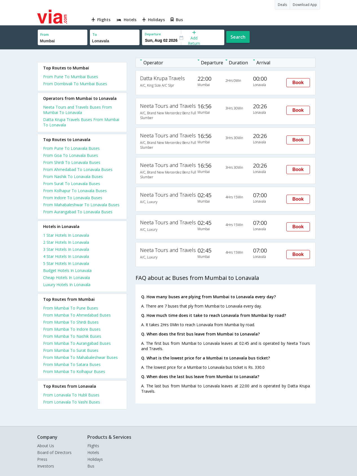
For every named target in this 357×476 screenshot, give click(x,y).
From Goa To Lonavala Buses (70, 155)
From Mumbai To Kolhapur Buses (74, 371)
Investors (45, 466)
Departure (153, 34)
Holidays (95, 459)
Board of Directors (54, 452)
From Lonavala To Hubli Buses (71, 395)
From (44, 34)
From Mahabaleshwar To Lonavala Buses (81, 204)
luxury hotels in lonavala (66, 284)
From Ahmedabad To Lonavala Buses (77, 169)
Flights (93, 445)
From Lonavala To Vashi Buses (71, 402)
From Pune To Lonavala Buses (71, 148)
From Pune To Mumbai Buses (70, 76)
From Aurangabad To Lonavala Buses (77, 211)
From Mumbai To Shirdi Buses (71, 322)
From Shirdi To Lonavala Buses (71, 162)
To (94, 34)
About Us (45, 445)
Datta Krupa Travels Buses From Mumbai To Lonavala (81, 122)
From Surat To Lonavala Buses (71, 183)
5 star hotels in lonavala (66, 263)
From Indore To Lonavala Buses (72, 197)
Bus (90, 466)
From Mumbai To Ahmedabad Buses (77, 315)
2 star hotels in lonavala (66, 242)
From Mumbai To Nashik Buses (72, 336)
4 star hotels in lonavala (66, 256)
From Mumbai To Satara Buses (72, 364)
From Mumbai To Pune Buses (70, 308)
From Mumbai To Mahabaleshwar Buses (80, 357)
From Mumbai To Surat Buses (70, 350)
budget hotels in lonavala (67, 270)
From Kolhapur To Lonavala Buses (75, 190)
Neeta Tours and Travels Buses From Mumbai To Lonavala (77, 109)
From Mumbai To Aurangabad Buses (77, 343)
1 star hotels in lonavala (66, 235)
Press (42, 459)
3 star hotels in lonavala (66, 249)
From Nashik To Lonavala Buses (73, 176)
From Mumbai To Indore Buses (72, 329)
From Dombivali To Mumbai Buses (75, 83)
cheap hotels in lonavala (66, 277)
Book (298, 82)
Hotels (93, 452)
